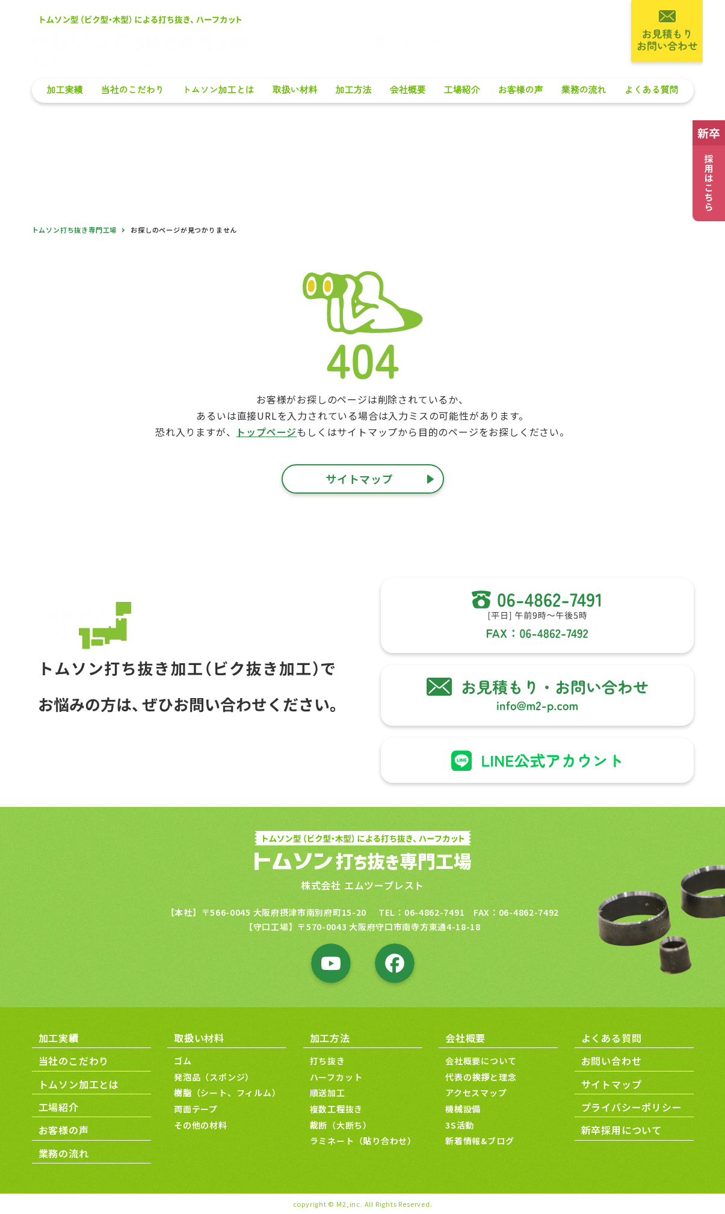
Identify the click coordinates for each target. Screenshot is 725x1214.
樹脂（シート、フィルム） (227, 1093)
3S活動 (459, 1125)
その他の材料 (200, 1125)
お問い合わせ (611, 1060)
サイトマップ (611, 1084)
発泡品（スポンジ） (214, 1077)
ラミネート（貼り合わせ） (363, 1141)
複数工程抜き (336, 1109)
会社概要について (480, 1061)
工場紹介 (461, 90)
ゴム (183, 1061)
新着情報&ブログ (479, 1141)
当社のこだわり (132, 90)
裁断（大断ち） (341, 1125)
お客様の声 (520, 90)
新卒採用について (621, 1130)
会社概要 (407, 90)
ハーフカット (336, 1077)
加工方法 (353, 90)
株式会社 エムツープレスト (362, 885)
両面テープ (196, 1109)
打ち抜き (327, 1061)
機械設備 (463, 1109)
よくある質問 (651, 90)
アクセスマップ (476, 1093)
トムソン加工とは (218, 90)
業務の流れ (583, 90)
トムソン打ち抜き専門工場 (74, 230)
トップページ (266, 432)
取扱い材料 (294, 90)
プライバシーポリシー (631, 1107)
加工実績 (64, 90)
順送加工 (327, 1093)
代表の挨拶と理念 (480, 1077)
